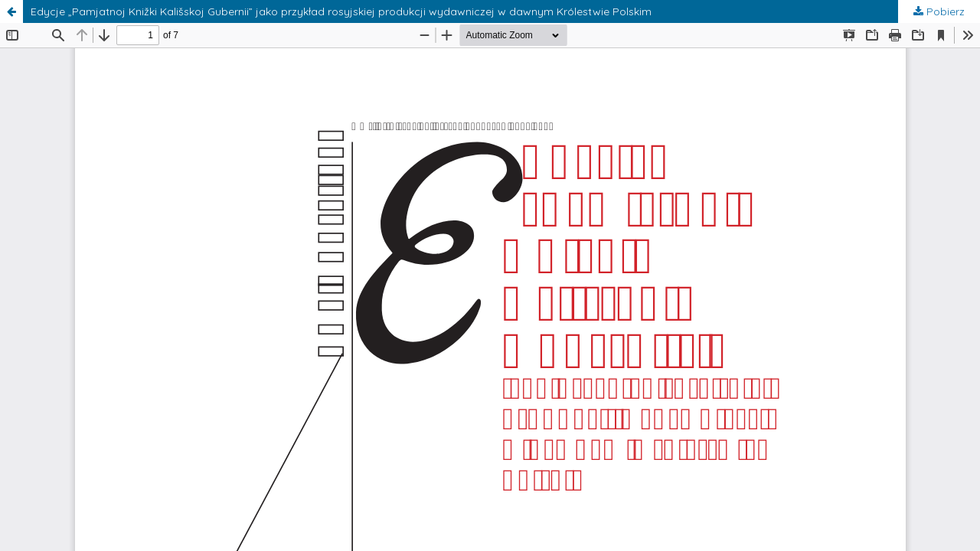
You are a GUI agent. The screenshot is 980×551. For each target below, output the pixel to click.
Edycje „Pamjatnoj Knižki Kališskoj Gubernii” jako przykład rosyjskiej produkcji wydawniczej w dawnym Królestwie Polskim (341, 11)
